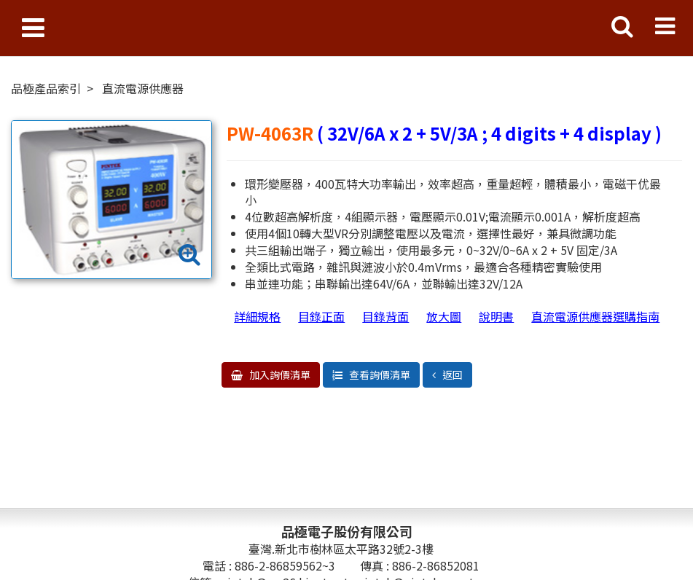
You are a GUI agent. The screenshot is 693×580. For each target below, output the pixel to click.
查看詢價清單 (378, 374)
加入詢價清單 (278, 374)
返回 (451, 374)
